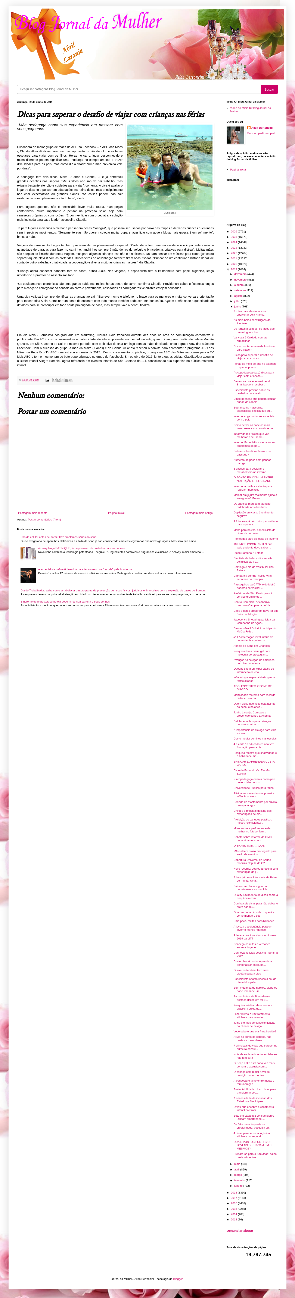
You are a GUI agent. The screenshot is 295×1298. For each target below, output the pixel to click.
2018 (234, 1192)
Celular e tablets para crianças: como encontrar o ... (252, 723)
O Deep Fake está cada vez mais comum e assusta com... (253, 1064)
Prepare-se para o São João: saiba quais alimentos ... (255, 1155)
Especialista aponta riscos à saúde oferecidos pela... (254, 980)
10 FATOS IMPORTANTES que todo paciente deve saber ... (252, 545)
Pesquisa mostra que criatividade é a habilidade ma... (255, 754)
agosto (238, 295)
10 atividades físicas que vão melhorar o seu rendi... (251, 435)
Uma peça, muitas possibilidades (253, 921)
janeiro (238, 1185)
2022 (234, 253)
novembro (240, 279)
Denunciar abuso (240, 1230)
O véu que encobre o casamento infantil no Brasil (253, 1108)
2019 (234, 269)
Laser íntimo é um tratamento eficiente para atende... (251, 1015)
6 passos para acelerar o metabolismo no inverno (249, 470)
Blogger (178, 1278)
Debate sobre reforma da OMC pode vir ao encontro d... (252, 838)
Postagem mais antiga (199, 512)
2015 (234, 1208)
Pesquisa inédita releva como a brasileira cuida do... (252, 1007)
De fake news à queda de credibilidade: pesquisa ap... (252, 1126)
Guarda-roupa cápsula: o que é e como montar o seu (253, 914)
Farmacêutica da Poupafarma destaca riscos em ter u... (251, 998)
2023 (234, 247)
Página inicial (116, 512)
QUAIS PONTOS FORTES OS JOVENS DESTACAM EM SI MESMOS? (252, 1145)
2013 (234, 1219)
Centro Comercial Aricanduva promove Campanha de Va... (252, 603)
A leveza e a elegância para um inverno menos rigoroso (252, 928)
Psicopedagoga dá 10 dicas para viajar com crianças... (253, 374)
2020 (234, 264)
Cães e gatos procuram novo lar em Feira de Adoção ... (255, 612)
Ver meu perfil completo (261, 133)
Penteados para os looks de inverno (255, 538)
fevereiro (240, 1180)
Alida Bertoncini (262, 127)
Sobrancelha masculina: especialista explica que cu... (252, 409)
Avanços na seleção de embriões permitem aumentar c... (253, 661)
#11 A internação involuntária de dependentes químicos (253, 638)
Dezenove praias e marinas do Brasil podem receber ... (252, 383)
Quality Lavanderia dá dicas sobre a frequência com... (255, 896)
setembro (240, 290)
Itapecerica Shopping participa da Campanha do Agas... (254, 621)
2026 (234, 231)
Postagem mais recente (32, 512)
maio (237, 1164)
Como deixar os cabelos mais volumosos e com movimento (253, 426)
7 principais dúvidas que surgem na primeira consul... (255, 1047)
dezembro (240, 274)
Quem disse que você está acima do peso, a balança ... (253, 705)
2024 (234, 242)
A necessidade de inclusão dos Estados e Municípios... (252, 1100)
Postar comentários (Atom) (44, 519)
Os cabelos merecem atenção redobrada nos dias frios (251, 505)
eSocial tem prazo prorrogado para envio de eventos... (254, 853)
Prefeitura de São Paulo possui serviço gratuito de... (252, 595)
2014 (234, 1214)
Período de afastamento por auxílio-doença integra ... (255, 803)
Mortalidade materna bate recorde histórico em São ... (254, 696)
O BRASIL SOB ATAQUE (248, 845)
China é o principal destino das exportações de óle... (252, 812)
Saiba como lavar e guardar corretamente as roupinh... (251, 888)
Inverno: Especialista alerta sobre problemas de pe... (253, 444)
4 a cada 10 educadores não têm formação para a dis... (253, 745)
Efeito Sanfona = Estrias (248, 552)
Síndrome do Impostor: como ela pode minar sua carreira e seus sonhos (65, 601)
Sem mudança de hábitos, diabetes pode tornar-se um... (255, 989)
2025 (234, 236)
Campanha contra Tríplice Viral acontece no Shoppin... (252, 577)
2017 (234, 1198)
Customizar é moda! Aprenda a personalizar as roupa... (252, 963)
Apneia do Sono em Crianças (251, 645)
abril (237, 1169)
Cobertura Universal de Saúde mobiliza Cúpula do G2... (252, 861)
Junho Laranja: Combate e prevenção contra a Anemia (251, 714)
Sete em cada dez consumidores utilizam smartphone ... (253, 1117)
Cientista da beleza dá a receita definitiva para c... (252, 560)
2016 (234, 1203)
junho (238, 306)
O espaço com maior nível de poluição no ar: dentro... (251, 1073)
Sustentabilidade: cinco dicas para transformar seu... (254, 1091)
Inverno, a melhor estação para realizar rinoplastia (252, 488)
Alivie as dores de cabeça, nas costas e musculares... (252, 1038)
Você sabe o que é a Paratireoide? (254, 1031)
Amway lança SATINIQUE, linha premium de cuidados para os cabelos (81, 548)
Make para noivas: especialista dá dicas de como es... (254, 531)
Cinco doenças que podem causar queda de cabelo (254, 400)
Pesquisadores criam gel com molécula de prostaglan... (251, 653)
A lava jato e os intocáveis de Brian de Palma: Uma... (255, 879)
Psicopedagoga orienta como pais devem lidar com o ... (254, 781)
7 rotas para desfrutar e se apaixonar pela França (249, 313)
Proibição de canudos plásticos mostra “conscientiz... (252, 821)
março (238, 1174)
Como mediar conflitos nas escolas (255, 738)
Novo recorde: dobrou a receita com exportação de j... (255, 870)
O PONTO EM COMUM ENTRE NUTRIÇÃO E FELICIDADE (253, 479)
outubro (239, 285)
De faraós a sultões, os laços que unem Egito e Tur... (253, 330)
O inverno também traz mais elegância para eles (250, 972)
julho (237, 301)
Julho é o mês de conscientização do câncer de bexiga (254, 1024)
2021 (234, 258)
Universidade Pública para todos (253, 787)
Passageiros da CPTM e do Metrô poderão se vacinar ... (254, 586)
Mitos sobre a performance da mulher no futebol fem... (251, 830)
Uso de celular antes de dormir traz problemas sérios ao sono (58, 537)
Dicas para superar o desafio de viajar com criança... (253, 356)
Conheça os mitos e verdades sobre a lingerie (251, 945)
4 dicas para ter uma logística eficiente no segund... (251, 1135)
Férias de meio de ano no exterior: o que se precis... (254, 365)
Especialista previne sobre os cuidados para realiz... (251, 391)
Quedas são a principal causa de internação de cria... (253, 670)
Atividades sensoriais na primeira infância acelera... (253, 795)
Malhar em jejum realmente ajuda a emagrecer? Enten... (255, 496)
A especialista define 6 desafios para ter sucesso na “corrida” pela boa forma (85, 569)
